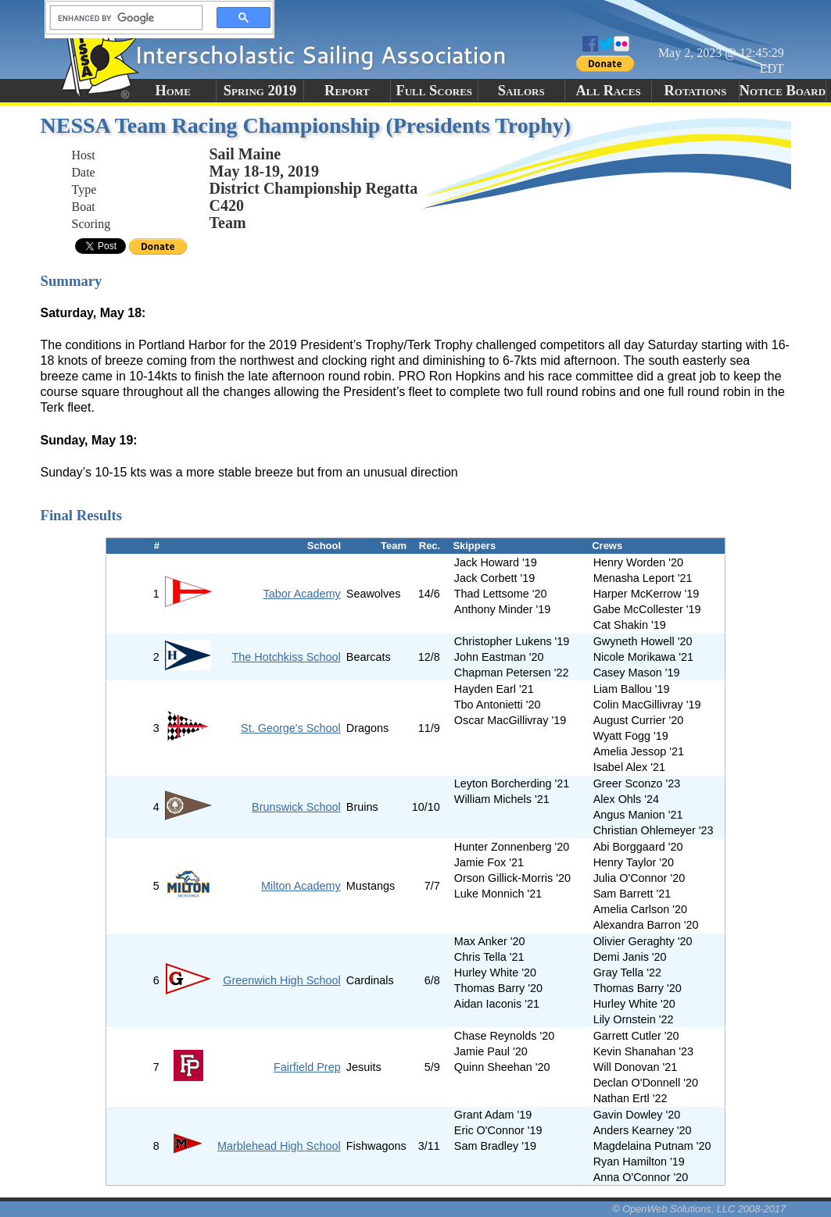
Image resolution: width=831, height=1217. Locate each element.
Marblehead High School (279, 1146)
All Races (607, 90)
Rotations (695, 90)
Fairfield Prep (307, 1067)
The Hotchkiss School (285, 657)
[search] (122, 18)
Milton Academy (301, 886)
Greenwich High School (281, 980)
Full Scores (434, 90)
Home (172, 90)
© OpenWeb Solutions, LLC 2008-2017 (699, 1209)
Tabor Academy (301, 593)
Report (347, 90)
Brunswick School (296, 807)
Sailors (521, 90)
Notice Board (783, 90)
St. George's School (291, 728)
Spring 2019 (260, 90)
